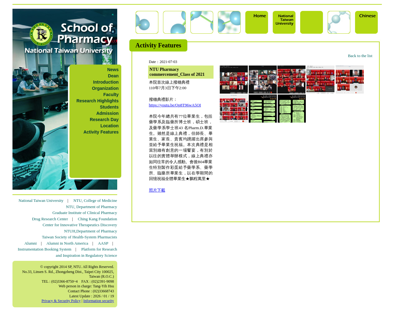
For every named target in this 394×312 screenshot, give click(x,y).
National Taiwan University (41, 200)
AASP (103, 243)
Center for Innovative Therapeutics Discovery (80, 224)
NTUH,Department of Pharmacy (90, 231)
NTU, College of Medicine (95, 200)
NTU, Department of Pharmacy (91, 206)
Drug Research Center (50, 219)
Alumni (30, 243)
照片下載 (157, 190)
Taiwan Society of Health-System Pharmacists (79, 237)
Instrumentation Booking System (44, 249)
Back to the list (360, 55)
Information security (98, 301)
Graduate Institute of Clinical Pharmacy (84, 212)
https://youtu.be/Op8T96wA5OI (175, 105)
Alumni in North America (67, 243)
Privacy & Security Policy (61, 301)
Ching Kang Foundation (97, 219)
